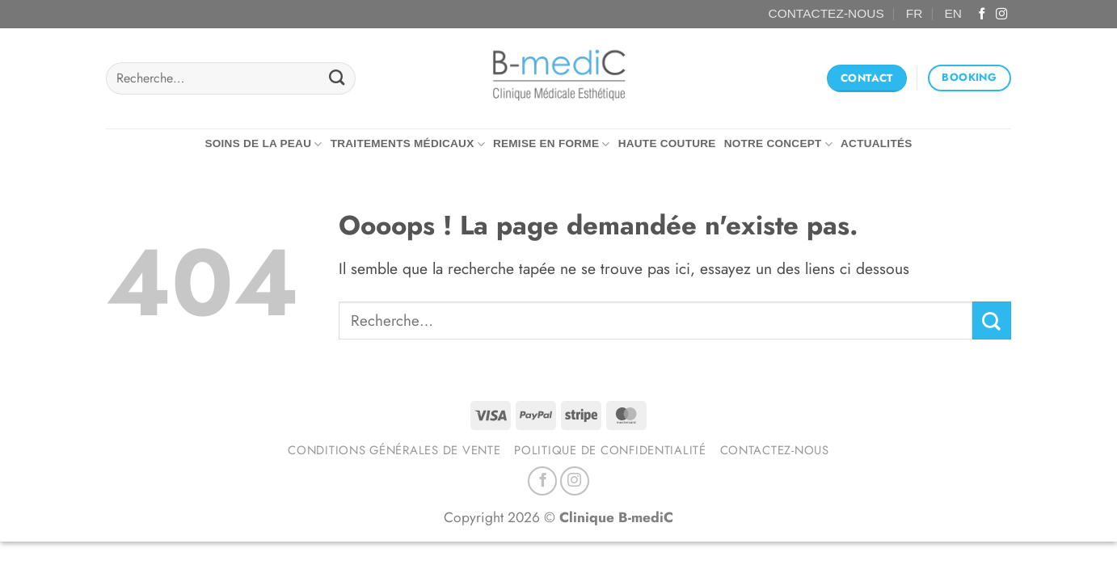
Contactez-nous (774, 450)
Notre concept (778, 144)
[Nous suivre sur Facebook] (982, 14)
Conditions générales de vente (394, 450)
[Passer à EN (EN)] (954, 14)
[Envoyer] (336, 78)
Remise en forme (551, 144)
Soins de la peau (263, 144)
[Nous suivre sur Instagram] (1002, 14)
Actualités (877, 143)
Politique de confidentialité (610, 450)
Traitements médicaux (408, 144)
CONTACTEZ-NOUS (826, 13)
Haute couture (667, 143)
